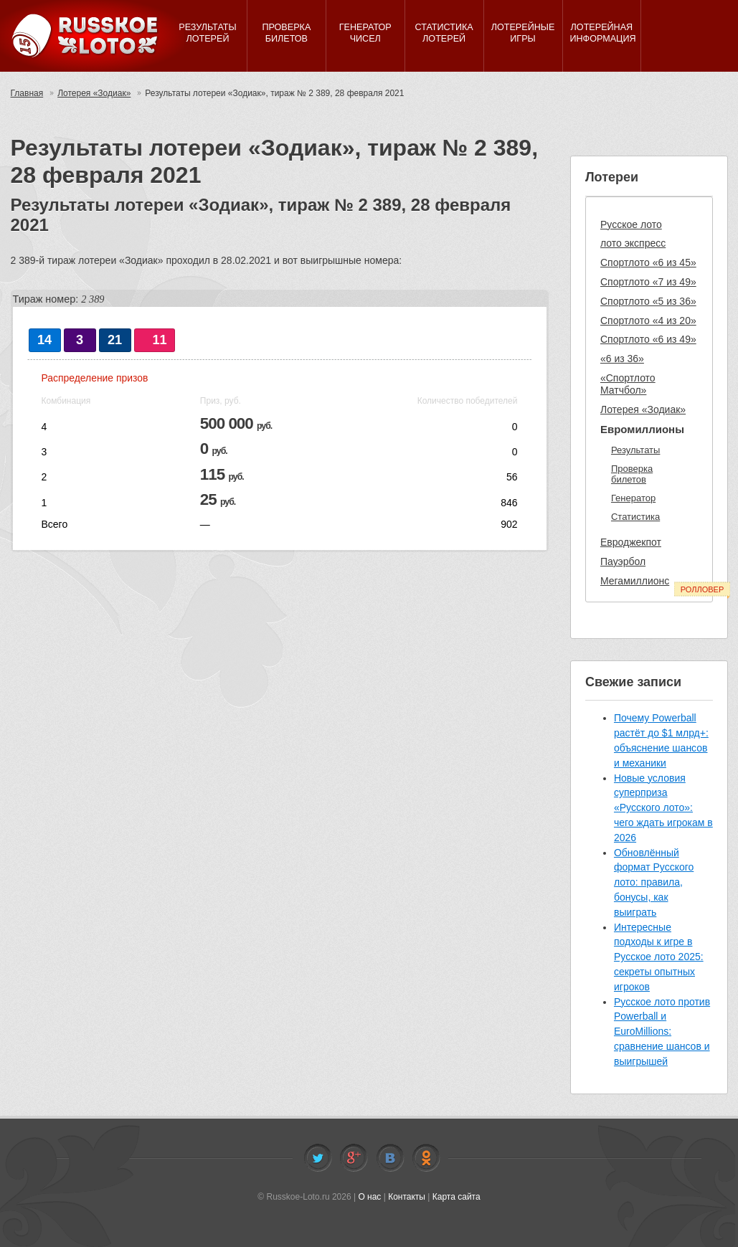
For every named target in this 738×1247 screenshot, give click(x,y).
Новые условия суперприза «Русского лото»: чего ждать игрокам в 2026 (663, 807)
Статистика (635, 516)
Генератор (633, 498)
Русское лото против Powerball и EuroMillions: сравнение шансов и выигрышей (662, 1031)
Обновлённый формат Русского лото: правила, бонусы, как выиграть (654, 882)
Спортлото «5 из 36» (648, 301)
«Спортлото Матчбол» (628, 384)
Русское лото (631, 224)
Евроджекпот (630, 542)
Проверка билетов (632, 474)
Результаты (635, 450)
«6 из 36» (622, 358)
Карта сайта (456, 1197)
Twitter (317, 1158)
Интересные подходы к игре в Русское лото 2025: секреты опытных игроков (659, 956)
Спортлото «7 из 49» (648, 282)
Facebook (353, 1158)
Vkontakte (390, 1158)
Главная (27, 93)
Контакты (406, 1197)
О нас (369, 1197)
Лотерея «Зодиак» (94, 93)
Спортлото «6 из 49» (648, 339)
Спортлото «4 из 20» (648, 320)
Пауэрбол (622, 561)
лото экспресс (633, 243)
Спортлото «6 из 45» (648, 262)
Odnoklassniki (426, 1158)
